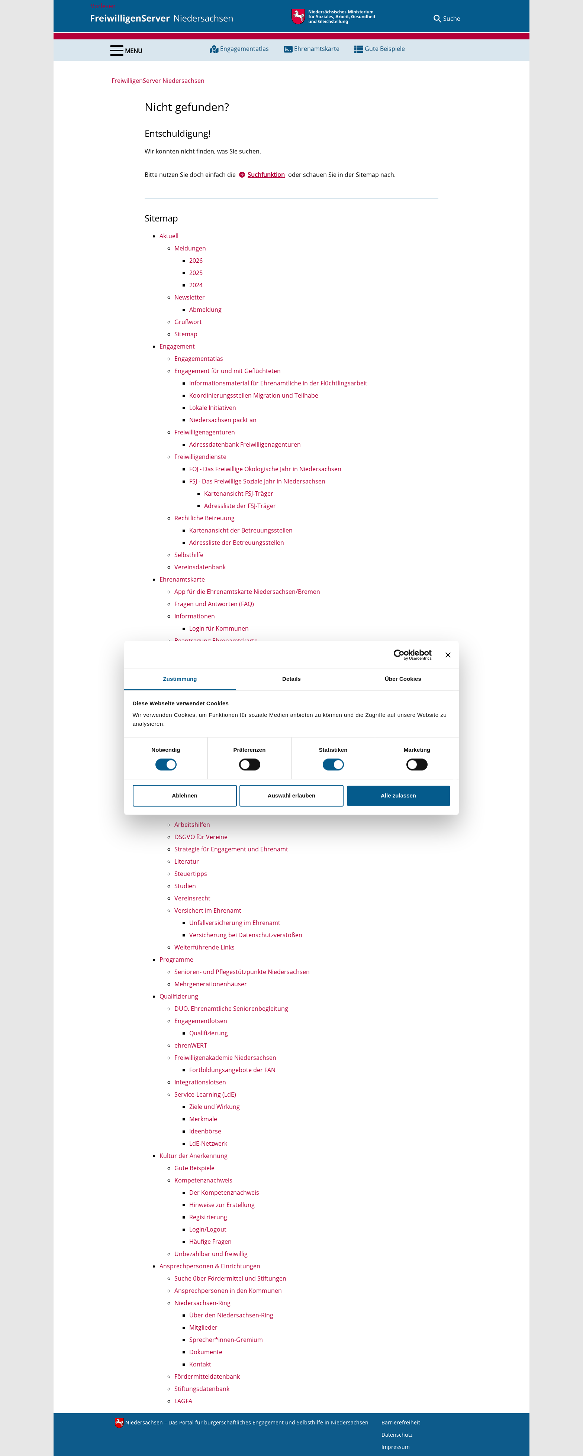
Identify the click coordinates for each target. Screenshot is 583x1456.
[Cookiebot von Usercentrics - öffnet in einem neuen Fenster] (399, 654)
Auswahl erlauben (291, 795)
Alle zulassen (398, 795)
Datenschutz (397, 1434)
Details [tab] (291, 679)
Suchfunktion (266, 175)
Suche (451, 18)
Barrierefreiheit (400, 1422)
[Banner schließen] (448, 654)
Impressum (395, 1446)
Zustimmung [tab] (180, 679)
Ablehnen (184, 795)
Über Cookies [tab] (403, 679)
